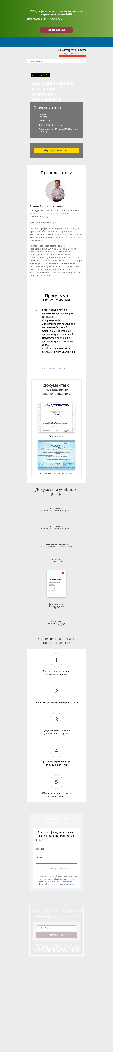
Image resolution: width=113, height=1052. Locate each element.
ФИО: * (39, 840)
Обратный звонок (72, 56)
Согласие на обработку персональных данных (56, 947)
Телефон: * (41, 849)
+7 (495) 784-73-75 (72, 50)
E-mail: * (40, 857)
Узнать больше (56, 30)
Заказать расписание (56, 868)
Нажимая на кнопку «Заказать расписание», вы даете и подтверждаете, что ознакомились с (57, 880)
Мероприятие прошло (56, 150)
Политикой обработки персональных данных (56, 884)
